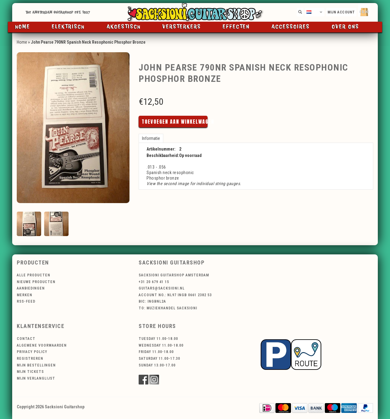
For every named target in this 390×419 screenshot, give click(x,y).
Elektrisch (68, 27)
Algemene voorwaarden (42, 345)
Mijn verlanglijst (36, 378)
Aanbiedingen (31, 288)
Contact (26, 339)
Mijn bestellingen (36, 365)
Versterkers (181, 27)
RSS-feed (26, 301)
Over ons (345, 27)
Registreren (30, 358)
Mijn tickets (30, 372)
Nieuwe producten (36, 282)
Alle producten (33, 275)
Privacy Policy (32, 352)
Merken (24, 295)
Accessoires (290, 27)
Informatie (151, 138)
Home (22, 27)
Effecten (236, 27)
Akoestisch (124, 27)
